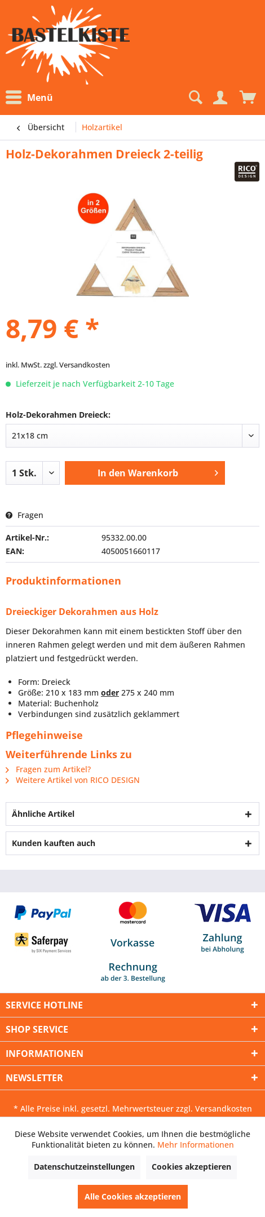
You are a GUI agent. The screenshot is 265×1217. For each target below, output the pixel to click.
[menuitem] (32, 98)
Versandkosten (223, 1108)
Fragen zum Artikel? (48, 769)
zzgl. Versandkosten (76, 365)
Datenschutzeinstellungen (84, 1166)
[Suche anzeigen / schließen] (194, 97)
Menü (29, 97)
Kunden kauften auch (53, 843)
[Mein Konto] (220, 97)
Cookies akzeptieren (191, 1166)
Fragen (24, 515)
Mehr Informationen (195, 1144)
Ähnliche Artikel (43, 813)
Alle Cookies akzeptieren (133, 1196)
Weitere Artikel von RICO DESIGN (73, 780)
